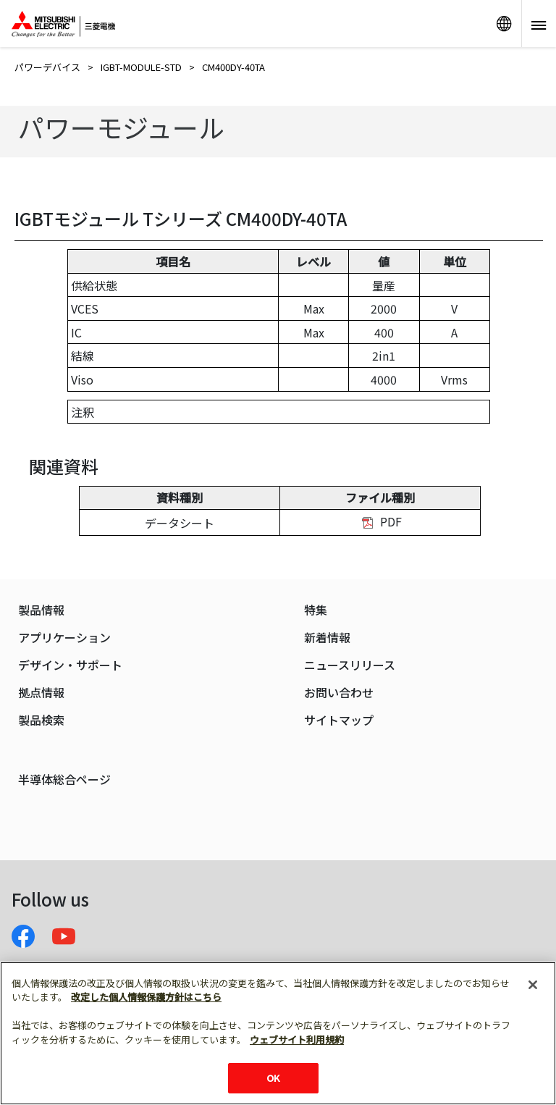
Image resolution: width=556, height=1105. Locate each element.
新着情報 (327, 637)
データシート (179, 523)
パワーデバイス (47, 67)
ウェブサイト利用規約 (297, 1039)
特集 (315, 610)
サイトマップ (339, 720)
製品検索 (41, 720)
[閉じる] (533, 985)
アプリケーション (64, 637)
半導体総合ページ (64, 779)
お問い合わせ (339, 692)
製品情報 (41, 610)
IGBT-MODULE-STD (141, 67)
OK (272, 1078)
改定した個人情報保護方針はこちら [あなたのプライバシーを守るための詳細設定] (146, 997)
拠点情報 (41, 692)
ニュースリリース (349, 665)
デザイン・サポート (70, 665)
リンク (503, 23)
